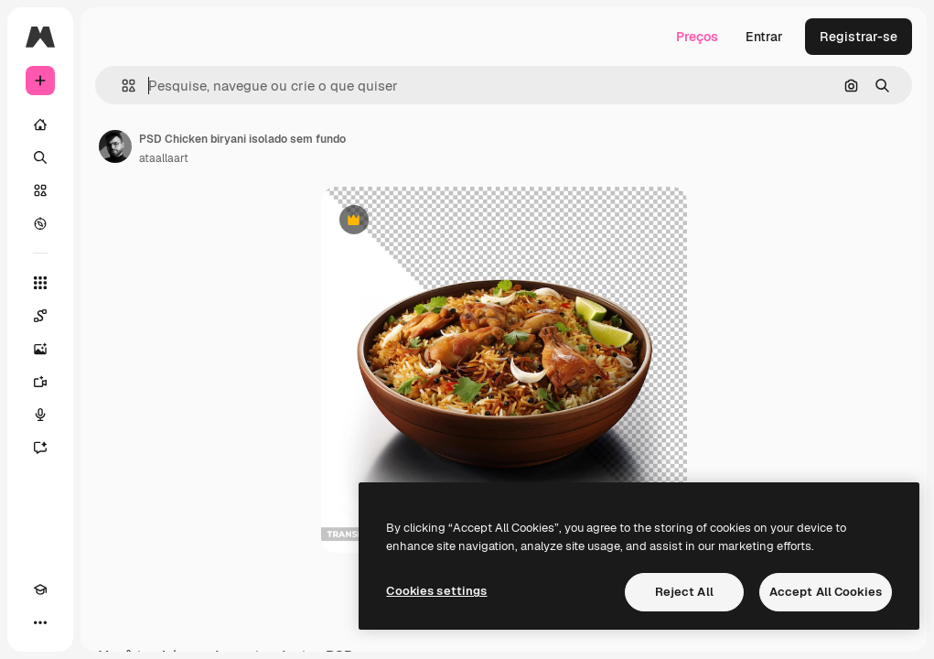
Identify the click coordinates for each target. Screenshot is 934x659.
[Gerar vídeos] (40, 381)
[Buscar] (40, 157)
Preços (697, 36)
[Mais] (40, 622)
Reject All (684, 592)
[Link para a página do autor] (115, 146)
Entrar (764, 36)
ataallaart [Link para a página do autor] (163, 158)
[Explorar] (40, 223)
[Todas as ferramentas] (40, 282)
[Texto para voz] (40, 414)
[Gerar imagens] (40, 348)
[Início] (40, 124)
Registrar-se (858, 36)
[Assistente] (40, 447)
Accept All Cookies (825, 592)
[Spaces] (40, 315)
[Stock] (40, 190)
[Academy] (40, 589)
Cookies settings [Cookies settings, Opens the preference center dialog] (436, 591)
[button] (121, 85)
